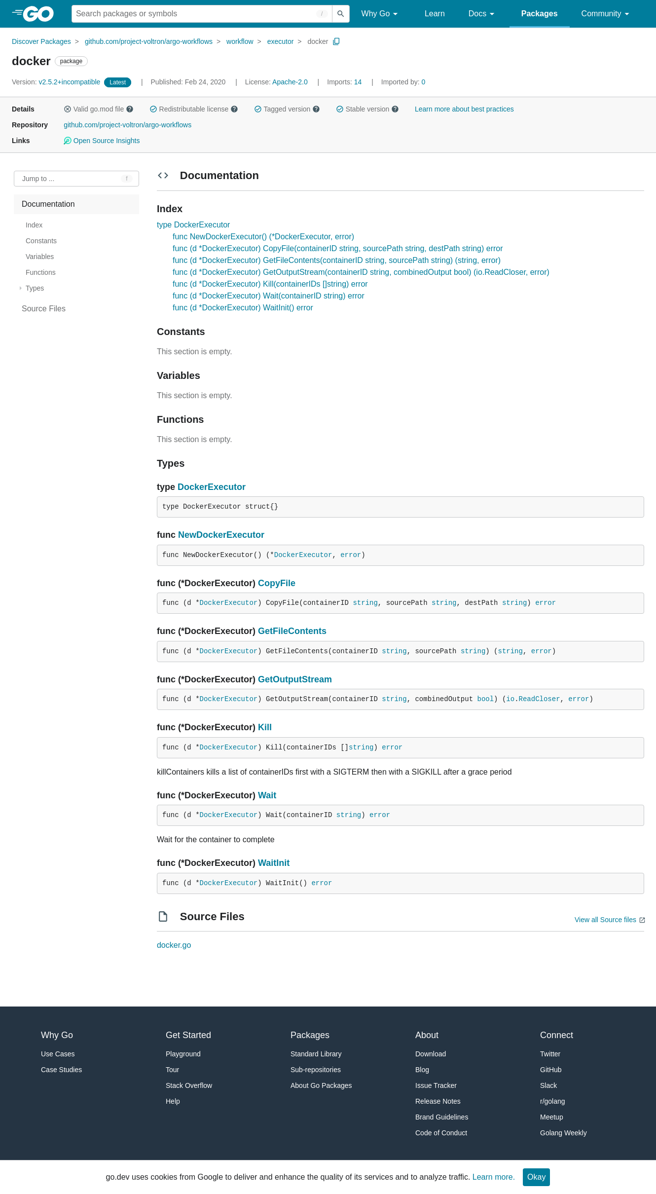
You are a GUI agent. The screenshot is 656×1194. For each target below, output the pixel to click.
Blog (422, 1070)
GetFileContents (292, 631)
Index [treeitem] (34, 225)
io (510, 699)
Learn (435, 13)
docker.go (174, 945)
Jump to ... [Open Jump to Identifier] (38, 179)
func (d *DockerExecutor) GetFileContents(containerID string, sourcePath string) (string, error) (337, 260)
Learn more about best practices (464, 109)
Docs (483, 14)
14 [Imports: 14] (345, 82)
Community (607, 14)
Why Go (381, 14)
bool (485, 699)
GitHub (551, 1070)
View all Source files (605, 920)
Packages (539, 13)
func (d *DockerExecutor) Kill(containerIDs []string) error (270, 284)
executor (280, 41)
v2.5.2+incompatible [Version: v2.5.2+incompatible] (57, 82)
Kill (265, 727)
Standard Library (316, 1054)
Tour (172, 1070)
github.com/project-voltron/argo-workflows (149, 41)
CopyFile (276, 583)
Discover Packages (41, 41)
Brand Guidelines (441, 1117)
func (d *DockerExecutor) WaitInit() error (243, 307)
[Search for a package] (202, 14)
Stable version (367, 109)
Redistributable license (193, 109)
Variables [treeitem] (40, 257)
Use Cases (57, 1054)
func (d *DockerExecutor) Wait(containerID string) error (268, 296)
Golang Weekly (563, 1133)
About (426, 1035)
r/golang (552, 1101)
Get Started (188, 1035)
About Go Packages (321, 1085)
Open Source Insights (102, 141)
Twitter (550, 1054)
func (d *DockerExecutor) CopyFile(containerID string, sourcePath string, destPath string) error (338, 248)
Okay (536, 1177)
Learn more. (494, 1177)
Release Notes (438, 1101)
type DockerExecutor (193, 225)
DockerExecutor (212, 487)
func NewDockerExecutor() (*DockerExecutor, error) (263, 236)
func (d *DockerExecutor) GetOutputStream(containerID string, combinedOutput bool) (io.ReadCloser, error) (361, 272)
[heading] (42, 14)
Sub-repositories (316, 1070)
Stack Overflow (189, 1085)
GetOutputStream (295, 679)
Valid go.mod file (99, 109)
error (350, 555)
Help (173, 1101)
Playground (183, 1054)
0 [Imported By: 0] (403, 82)
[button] (68, 109)
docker (317, 41)
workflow (239, 41)
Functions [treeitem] (41, 272)
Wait (267, 795)
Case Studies (61, 1070)
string (365, 603)
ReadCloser (539, 699)
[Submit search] (341, 14)
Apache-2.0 (290, 82)
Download (430, 1054)
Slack (548, 1085)
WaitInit (274, 863)
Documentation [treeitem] (48, 204)
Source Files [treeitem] (44, 308)
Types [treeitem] (35, 288)
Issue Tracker (436, 1085)
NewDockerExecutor (221, 535)
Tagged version (287, 109)
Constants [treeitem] (41, 241)
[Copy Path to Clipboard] (336, 41)
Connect (556, 1035)
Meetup (551, 1117)
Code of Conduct (441, 1133)
